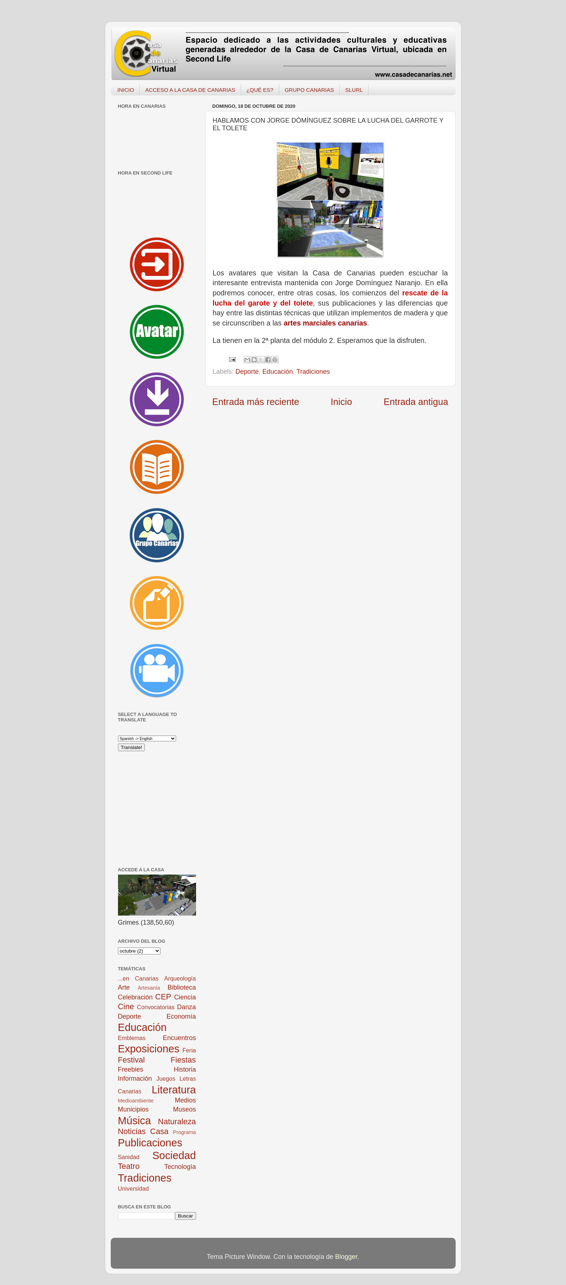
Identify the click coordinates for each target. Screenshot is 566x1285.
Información (135, 1078)
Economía (181, 1016)
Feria (189, 1050)
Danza (186, 1007)
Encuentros (179, 1037)
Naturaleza (177, 1121)
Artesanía (149, 988)
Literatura (174, 1090)
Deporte (247, 371)
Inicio (341, 402)
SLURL (354, 90)
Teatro (129, 1166)
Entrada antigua (416, 402)
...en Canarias (138, 978)
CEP (163, 996)
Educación (277, 371)
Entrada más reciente (255, 402)
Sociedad (174, 1155)
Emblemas (132, 1038)
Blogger (346, 1256)
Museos (184, 1109)
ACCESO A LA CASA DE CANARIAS (190, 90)
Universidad (133, 1188)
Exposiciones (149, 1049)
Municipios (133, 1109)
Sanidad (128, 1157)
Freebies (130, 1069)
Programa (184, 1132)
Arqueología (180, 978)
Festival (131, 1059)
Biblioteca (181, 987)
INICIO (125, 90)
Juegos (165, 1078)
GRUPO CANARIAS (309, 90)
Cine (126, 1006)
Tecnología (180, 1166)
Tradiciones (313, 371)
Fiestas (183, 1059)
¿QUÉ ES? (260, 90)
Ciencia (185, 997)
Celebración (135, 997)
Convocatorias (155, 1007)
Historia (185, 1069)
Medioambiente (136, 1101)
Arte (124, 987)
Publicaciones (150, 1143)
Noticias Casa (143, 1131)
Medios (185, 1100)
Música (134, 1120)
